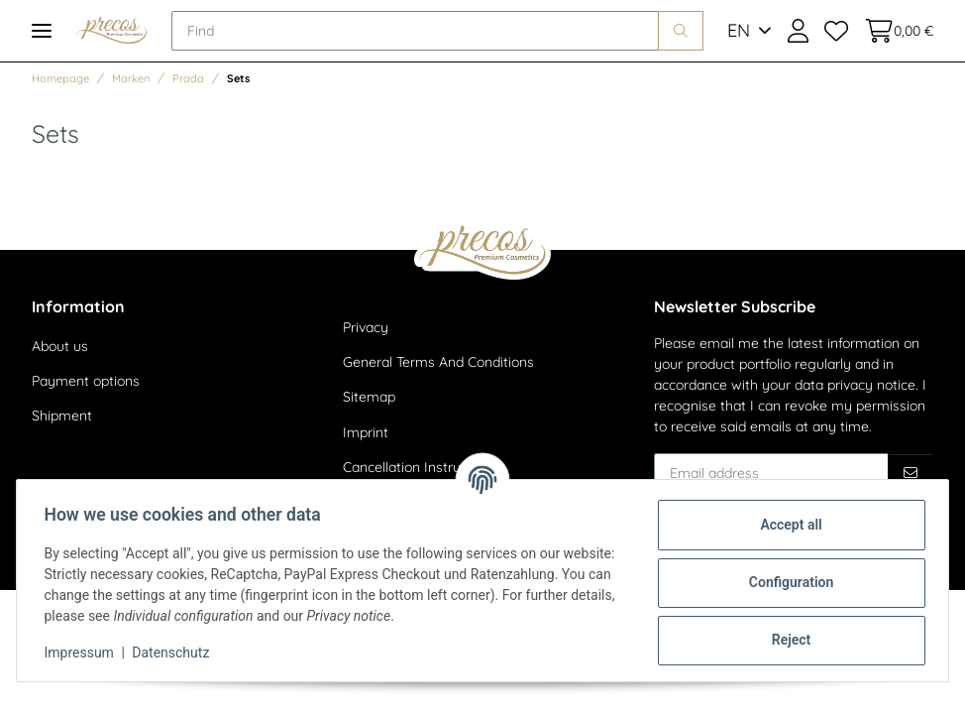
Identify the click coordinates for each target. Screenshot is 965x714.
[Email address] (771, 473)
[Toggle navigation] (42, 30)
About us (60, 346)
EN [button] (738, 30)
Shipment (62, 415)
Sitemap (369, 397)
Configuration (786, 582)
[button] (798, 31)
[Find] (415, 31)
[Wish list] (836, 31)
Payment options (86, 381)
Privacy (365, 327)
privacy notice (871, 385)
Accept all (786, 525)
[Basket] (894, 31)
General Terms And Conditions (438, 362)
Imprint (365, 432)
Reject (786, 640)
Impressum (83, 652)
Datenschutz (175, 652)
